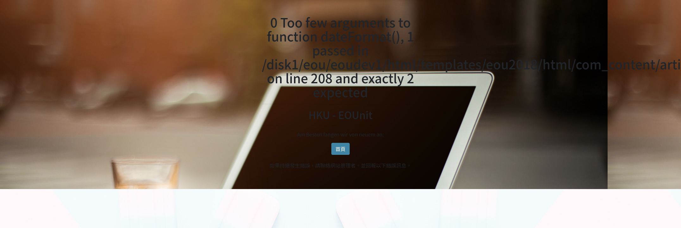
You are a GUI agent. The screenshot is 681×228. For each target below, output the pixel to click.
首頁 (340, 149)
